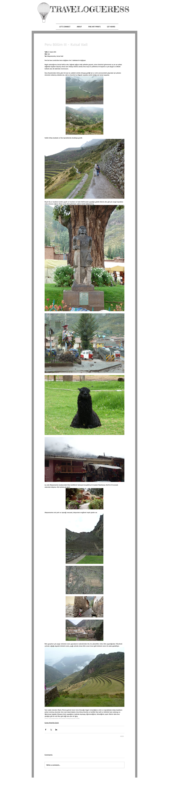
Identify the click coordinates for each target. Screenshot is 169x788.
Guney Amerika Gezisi (52, 723)
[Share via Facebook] (46, 730)
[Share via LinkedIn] (56, 730)
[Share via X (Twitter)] (51, 730)
